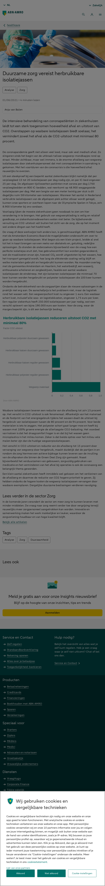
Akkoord (20, 873)
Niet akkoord (51, 873)
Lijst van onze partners (18, 868)
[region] (52, 838)
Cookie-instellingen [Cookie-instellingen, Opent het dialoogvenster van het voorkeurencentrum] (82, 873)
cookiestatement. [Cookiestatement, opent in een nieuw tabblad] (37, 862)
